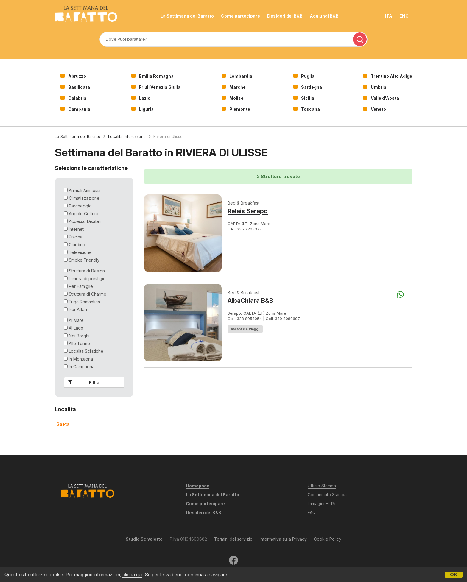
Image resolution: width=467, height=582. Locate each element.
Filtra (82, 382)
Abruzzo (77, 76)
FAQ (312, 512)
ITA (388, 15)
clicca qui (132, 575)
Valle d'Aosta (385, 98)
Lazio (144, 98)
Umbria (378, 87)
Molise (236, 98)
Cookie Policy (327, 539)
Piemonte (239, 109)
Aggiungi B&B (324, 15)
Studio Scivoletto (144, 539)
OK (453, 575)
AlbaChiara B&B (250, 300)
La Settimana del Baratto (187, 15)
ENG (404, 15)
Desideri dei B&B (285, 15)
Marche (237, 87)
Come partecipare (240, 15)
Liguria (146, 109)
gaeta (62, 424)
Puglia (308, 76)
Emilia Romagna (156, 76)
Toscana (310, 109)
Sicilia (307, 98)
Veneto (378, 109)
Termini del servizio (233, 539)
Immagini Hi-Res (323, 503)
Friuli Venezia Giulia (159, 87)
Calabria (77, 98)
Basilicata (79, 87)
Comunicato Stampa (327, 494)
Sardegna (311, 87)
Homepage (197, 485)
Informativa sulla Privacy (283, 539)
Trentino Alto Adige (391, 76)
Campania (79, 109)
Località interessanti (127, 136)
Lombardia (240, 76)
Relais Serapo (248, 211)
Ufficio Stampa (322, 485)
